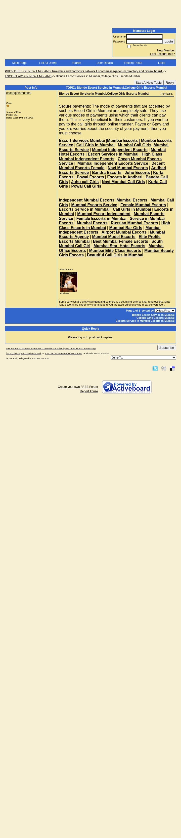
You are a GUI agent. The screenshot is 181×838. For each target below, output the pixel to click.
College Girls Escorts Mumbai (155, 317)
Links (161, 63)
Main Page (19, 63)
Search (76, 63)
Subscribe (166, 348)
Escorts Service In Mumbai (133, 320)
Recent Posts (133, 63)
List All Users (47, 63)
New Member (166, 50)
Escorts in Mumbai (163, 320)
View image (64, 293)
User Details (104, 63)
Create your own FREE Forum (78, 387)
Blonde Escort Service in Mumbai (153, 314)
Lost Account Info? (162, 54)
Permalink (167, 93)
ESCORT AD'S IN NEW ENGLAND (28, 76)
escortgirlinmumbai (18, 93)
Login (169, 41)
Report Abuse (89, 391)
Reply (170, 82)
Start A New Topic (149, 82)
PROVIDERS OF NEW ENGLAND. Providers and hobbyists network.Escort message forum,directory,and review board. (84, 71)
